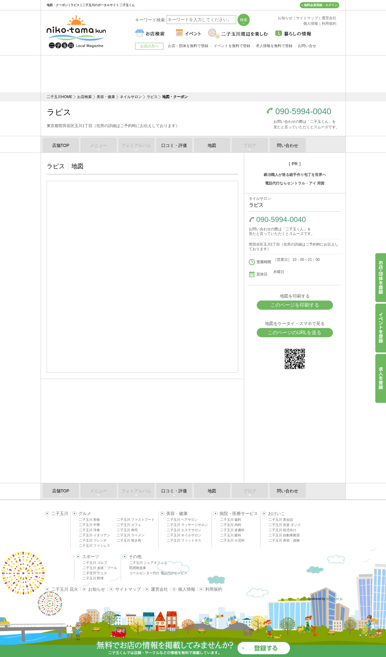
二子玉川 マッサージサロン (187, 525)
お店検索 (84, 97)
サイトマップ (128, 589)
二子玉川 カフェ (129, 525)
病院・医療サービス (239, 513)
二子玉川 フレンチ (93, 540)
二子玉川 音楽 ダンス (285, 525)
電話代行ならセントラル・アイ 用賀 (294, 183)
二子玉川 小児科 (232, 540)
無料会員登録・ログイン (321, 5)
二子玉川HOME (59, 97)
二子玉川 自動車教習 (284, 535)
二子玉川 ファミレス (94, 545)
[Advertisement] (193, 74)
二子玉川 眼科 (230, 535)
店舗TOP (61, 145)
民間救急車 (137, 568)
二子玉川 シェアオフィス (148, 562)
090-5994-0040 (303, 112)
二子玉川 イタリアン (94, 535)
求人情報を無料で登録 (274, 46)
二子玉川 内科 (230, 525)
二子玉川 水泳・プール (100, 568)
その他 (135, 556)
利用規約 (213, 589)
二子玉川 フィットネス (184, 540)
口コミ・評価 (174, 145)
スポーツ (90, 556)
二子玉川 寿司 (127, 530)
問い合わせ (287, 145)
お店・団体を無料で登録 (188, 46)
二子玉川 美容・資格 (284, 540)
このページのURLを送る (294, 332)
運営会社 (159, 589)
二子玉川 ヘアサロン (182, 519)
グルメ (84, 513)
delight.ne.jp (334, 598)
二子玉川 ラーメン (131, 535)
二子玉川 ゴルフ (95, 562)
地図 (212, 145)
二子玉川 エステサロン (184, 530)
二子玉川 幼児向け (282, 530)
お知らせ (96, 589)
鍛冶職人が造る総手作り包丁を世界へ (295, 175)
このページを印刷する (294, 305)
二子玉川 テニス (95, 573)
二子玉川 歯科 (230, 519)
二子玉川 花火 (64, 589)
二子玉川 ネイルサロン (184, 535)
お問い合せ (307, 46)
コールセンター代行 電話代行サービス (158, 573)
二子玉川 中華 (89, 525)
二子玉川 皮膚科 (232, 530)
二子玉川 (59, 513)
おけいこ (276, 513)
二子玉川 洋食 (89, 530)
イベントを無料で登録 (232, 46)
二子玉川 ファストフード (136, 519)
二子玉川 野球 (93, 578)
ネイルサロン (131, 97)
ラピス (152, 97)
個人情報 (186, 589)
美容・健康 (106, 97)
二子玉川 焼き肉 (129, 540)
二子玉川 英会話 (281, 519)
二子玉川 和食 (89, 519)
